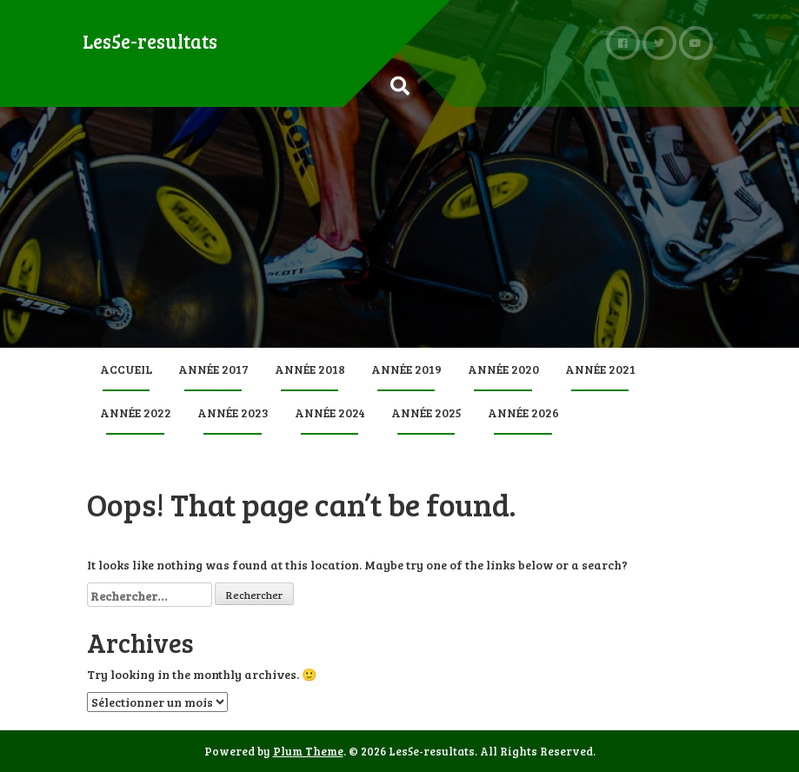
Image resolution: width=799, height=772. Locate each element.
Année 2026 (523, 412)
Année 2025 (426, 412)
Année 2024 (330, 412)
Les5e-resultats (150, 41)
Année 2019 (406, 369)
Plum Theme (308, 751)
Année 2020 (503, 369)
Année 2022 (135, 412)
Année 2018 (310, 369)
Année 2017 (213, 369)
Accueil (126, 369)
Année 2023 (233, 412)
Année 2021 (600, 369)
